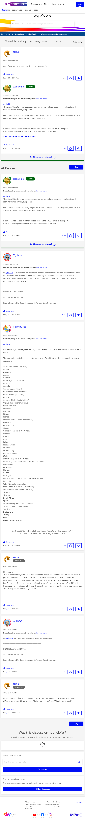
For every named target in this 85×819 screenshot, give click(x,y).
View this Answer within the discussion (19, 136)
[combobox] (48, 24)
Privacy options (30, 802)
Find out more (41, 99)
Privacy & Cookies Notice (33, 804)
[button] (80, 51)
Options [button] (76, 42)
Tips (54, 4)
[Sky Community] (16, 4)
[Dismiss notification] (45, 10)
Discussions (36, 4)
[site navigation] (2, 4)
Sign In (80, 4)
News (46, 4)
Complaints (28, 806)
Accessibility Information (52, 804)
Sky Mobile (42, 15)
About (61, 4)
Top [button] (79, 802)
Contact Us (56, 806)
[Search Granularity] (18, 24)
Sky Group (28, 808)
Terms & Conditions (53, 802)
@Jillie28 (6, 104)
